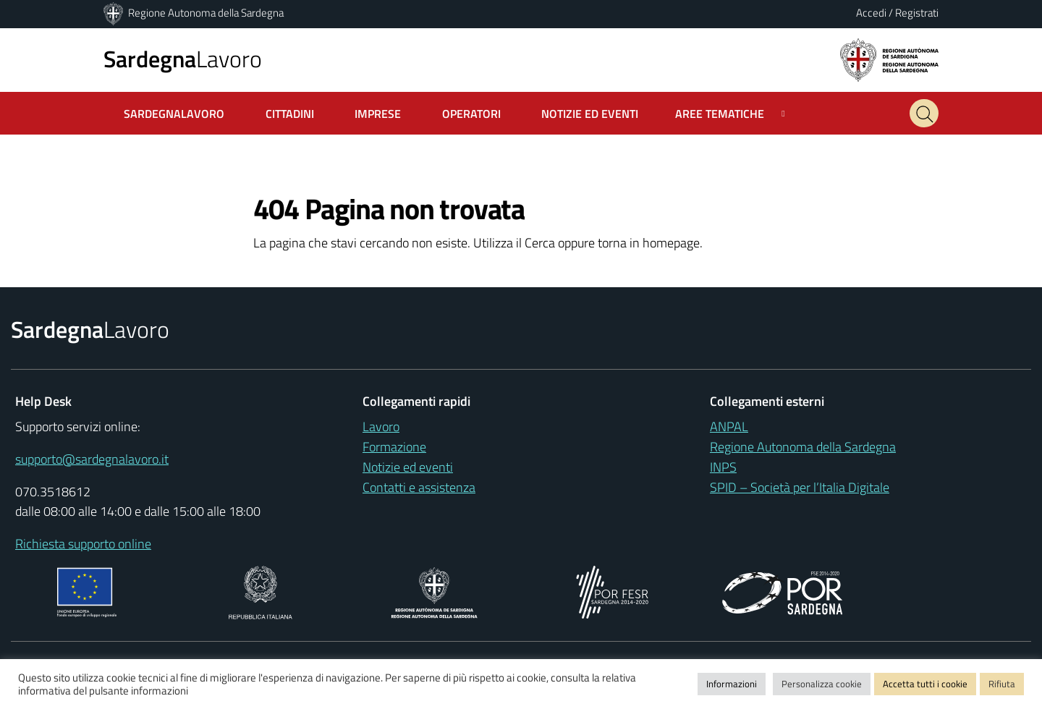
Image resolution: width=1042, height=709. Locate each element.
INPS (723, 467)
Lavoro (182, 58)
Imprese (378, 113)
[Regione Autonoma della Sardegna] (114, 12)
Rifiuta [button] (1001, 683)
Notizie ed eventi (408, 467)
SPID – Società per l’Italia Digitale (799, 487)
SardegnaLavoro (174, 113)
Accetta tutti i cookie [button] (925, 683)
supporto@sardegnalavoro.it (92, 459)
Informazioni (731, 683)
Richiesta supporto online (83, 543)
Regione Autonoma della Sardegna (206, 12)
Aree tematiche (719, 113)
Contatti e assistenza (419, 487)
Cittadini (290, 113)
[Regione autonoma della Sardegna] (889, 59)
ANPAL (729, 426)
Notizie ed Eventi (589, 113)
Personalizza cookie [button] (822, 683)
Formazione (394, 447)
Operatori (471, 113)
